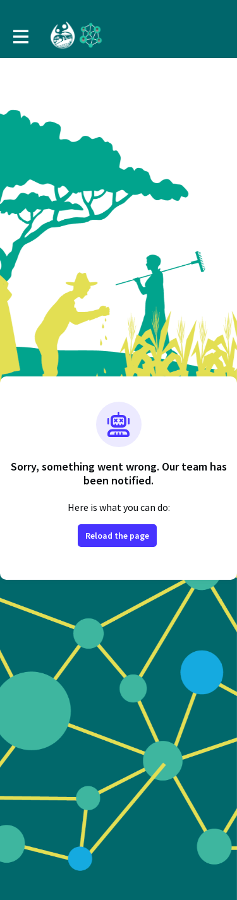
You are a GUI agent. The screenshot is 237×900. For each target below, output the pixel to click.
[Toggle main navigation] (20, 36)
